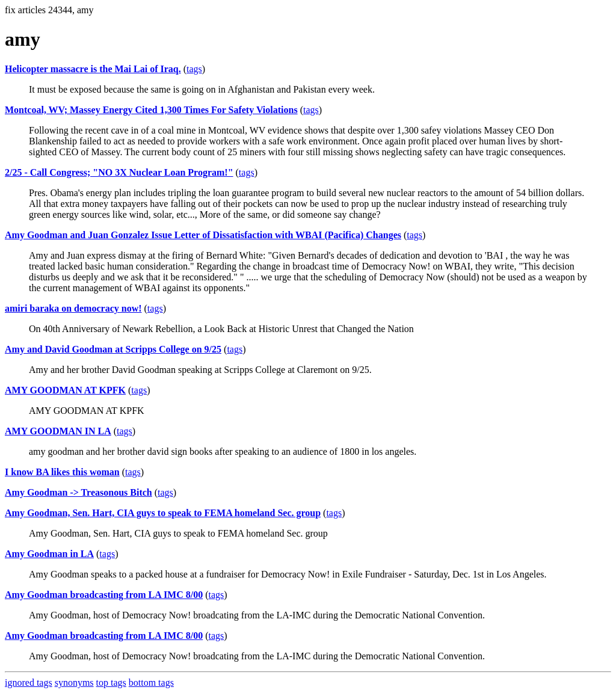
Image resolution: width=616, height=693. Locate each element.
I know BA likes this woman (62, 472)
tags (194, 69)
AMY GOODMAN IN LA (58, 431)
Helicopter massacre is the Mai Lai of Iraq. (93, 69)
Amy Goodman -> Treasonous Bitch (78, 492)
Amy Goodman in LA (49, 554)
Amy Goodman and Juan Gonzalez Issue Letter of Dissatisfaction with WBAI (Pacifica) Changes (203, 235)
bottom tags (151, 682)
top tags (111, 682)
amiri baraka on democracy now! (73, 308)
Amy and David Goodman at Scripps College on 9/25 (113, 349)
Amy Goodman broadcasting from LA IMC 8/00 (104, 595)
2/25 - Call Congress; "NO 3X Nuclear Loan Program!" (119, 172)
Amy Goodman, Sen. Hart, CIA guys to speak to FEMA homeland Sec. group (163, 513)
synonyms (74, 682)
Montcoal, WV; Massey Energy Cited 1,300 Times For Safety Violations (151, 110)
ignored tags (28, 682)
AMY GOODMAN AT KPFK (65, 390)
